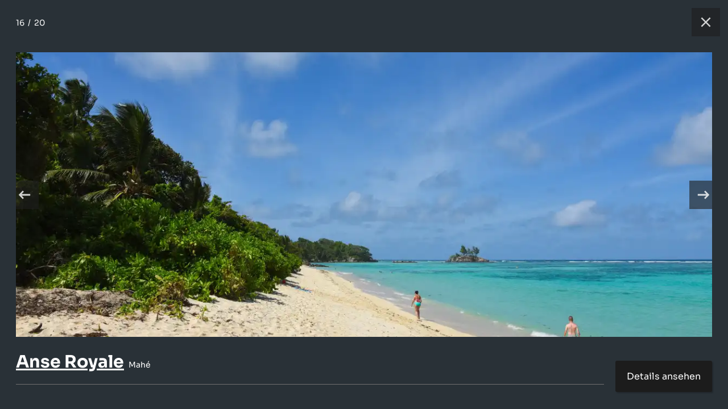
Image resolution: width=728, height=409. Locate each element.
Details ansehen (664, 376)
